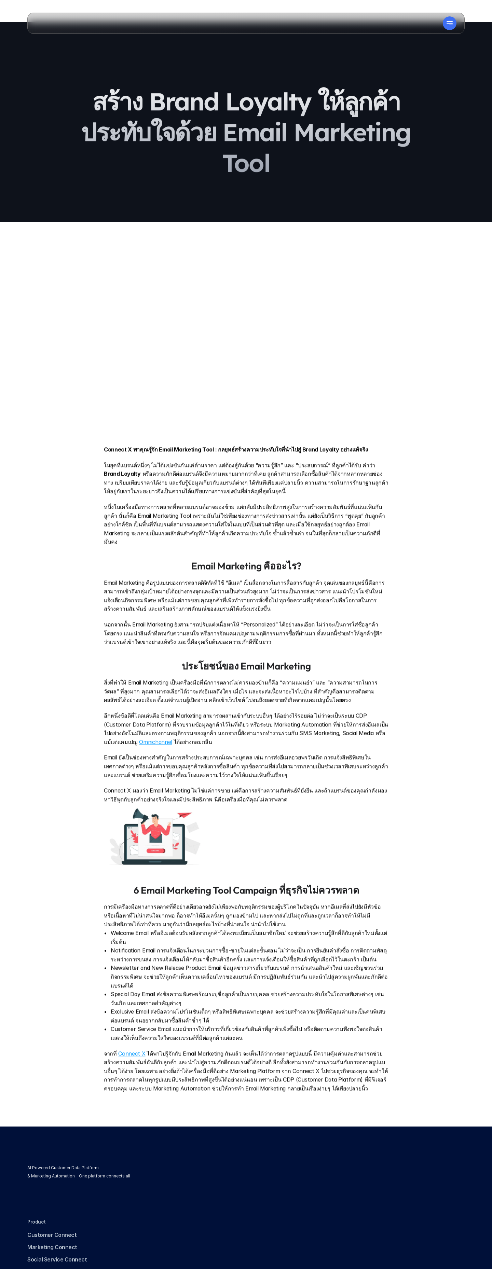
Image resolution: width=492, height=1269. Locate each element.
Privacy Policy (279, 1165)
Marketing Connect (190, 1177)
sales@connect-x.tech (387, 1222)
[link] (44, 1205)
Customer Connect (190, 1165)
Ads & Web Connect (191, 1202)
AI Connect (179, 1214)
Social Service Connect (195, 1189)
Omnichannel (155, 753)
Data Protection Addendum (296, 1202)
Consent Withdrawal (287, 1189)
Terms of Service (283, 1177)
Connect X (131, 1064)
